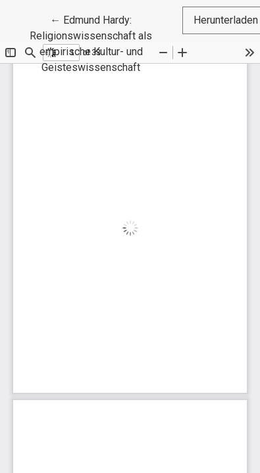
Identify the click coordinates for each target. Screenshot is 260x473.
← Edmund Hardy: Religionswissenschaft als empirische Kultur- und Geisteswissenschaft (106, 43)
